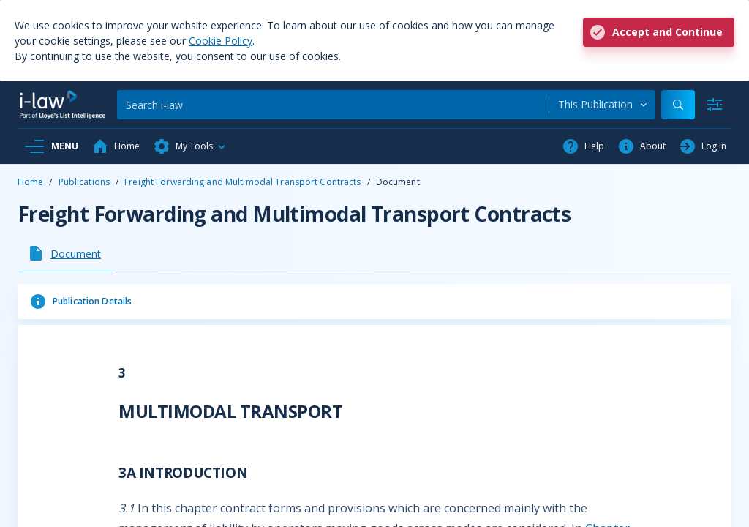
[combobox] (602, 104)
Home (30, 182)
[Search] (333, 104)
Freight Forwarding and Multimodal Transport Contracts (242, 182)
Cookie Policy (220, 41)
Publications (84, 182)
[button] (190, 146)
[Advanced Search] (715, 104)
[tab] (65, 253)
